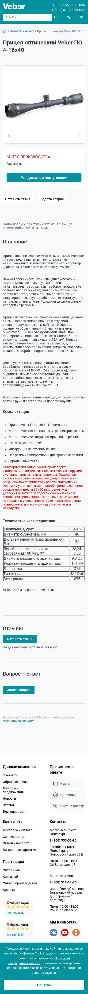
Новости (9, 798)
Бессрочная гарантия (19, 850)
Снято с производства (20, 883)
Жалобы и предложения (13, 790)
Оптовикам (11, 870)
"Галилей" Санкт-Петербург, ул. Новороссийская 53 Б (66, 850)
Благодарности (15, 811)
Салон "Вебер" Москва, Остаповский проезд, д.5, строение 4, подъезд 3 (67, 894)
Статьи (8, 805)
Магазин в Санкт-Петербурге (63, 832)
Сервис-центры (14, 837)
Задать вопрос (52, 199)
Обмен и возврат (16, 843)
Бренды (9, 890)
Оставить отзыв (17, 199)
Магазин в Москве (64, 876)
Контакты (10, 775)
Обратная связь (15, 782)
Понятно (44, 985)
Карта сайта (12, 877)
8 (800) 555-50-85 (65, 5)
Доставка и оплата (17, 830)
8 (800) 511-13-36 (65, 10)
